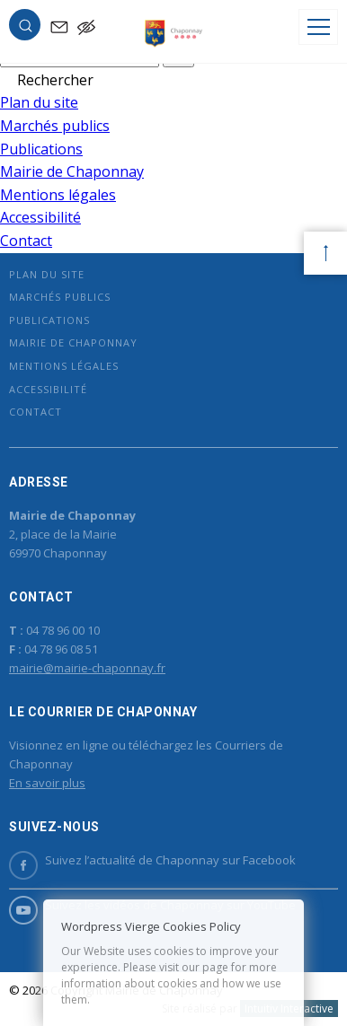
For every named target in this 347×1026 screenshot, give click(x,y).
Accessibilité (40, 217)
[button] (25, 28)
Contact (26, 240)
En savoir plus (47, 783)
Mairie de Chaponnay (72, 171)
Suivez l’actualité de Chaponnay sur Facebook (152, 860)
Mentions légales (58, 195)
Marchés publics (55, 126)
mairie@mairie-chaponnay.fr (87, 668)
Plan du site (39, 102)
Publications (41, 149)
